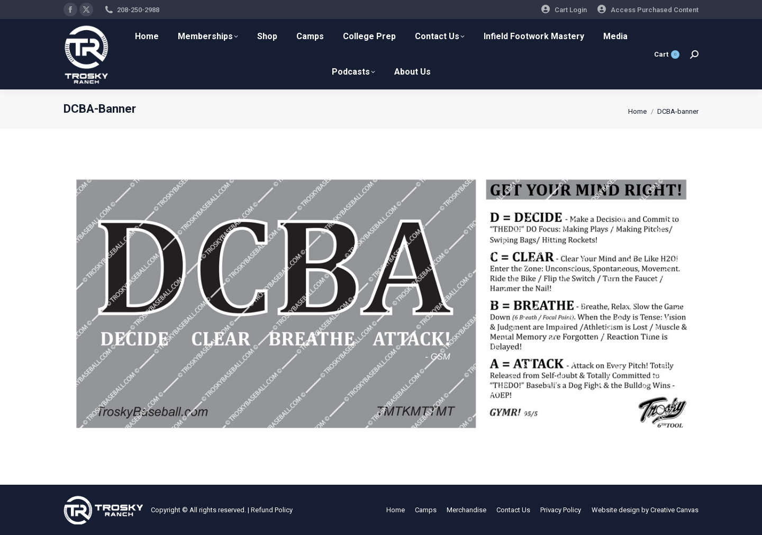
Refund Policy (272, 510)
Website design (616, 510)
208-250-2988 (138, 10)
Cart (666, 54)
